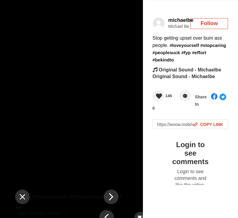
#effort (199, 52)
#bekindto (163, 59)
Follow (209, 23)
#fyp (186, 52)
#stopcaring (213, 45)
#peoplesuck (166, 52)
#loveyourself (184, 45)
